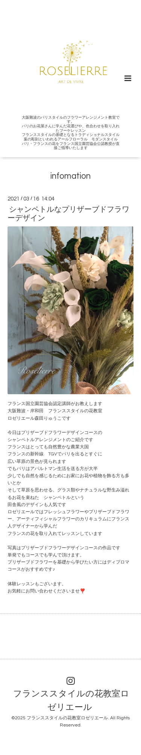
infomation (70, 176)
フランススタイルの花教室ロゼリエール (71, 701)
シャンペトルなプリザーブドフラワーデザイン (68, 214)
